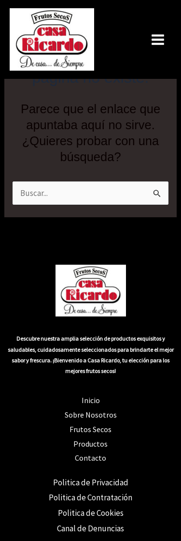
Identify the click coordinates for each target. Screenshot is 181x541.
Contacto (90, 458)
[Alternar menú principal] (158, 39)
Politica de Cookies (91, 513)
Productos (90, 444)
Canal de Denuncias (90, 528)
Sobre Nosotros (91, 415)
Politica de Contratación (90, 497)
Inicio (91, 400)
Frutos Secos (90, 429)
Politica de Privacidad (90, 482)
